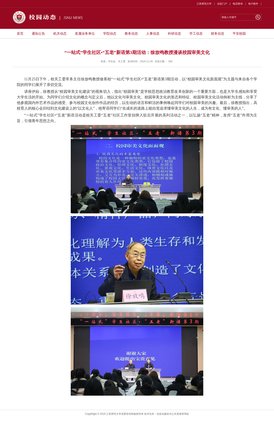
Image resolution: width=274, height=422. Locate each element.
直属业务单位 (85, 33)
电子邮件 (253, 3)
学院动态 (109, 33)
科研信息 (174, 33)
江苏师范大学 (204, 3)
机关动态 (60, 33)
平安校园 (239, 33)
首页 (20, 33)
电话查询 (238, 3)
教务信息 (131, 33)
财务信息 (217, 33)
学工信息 (196, 33)
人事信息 (153, 33)
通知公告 (38, 33)
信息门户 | (225, 3)
